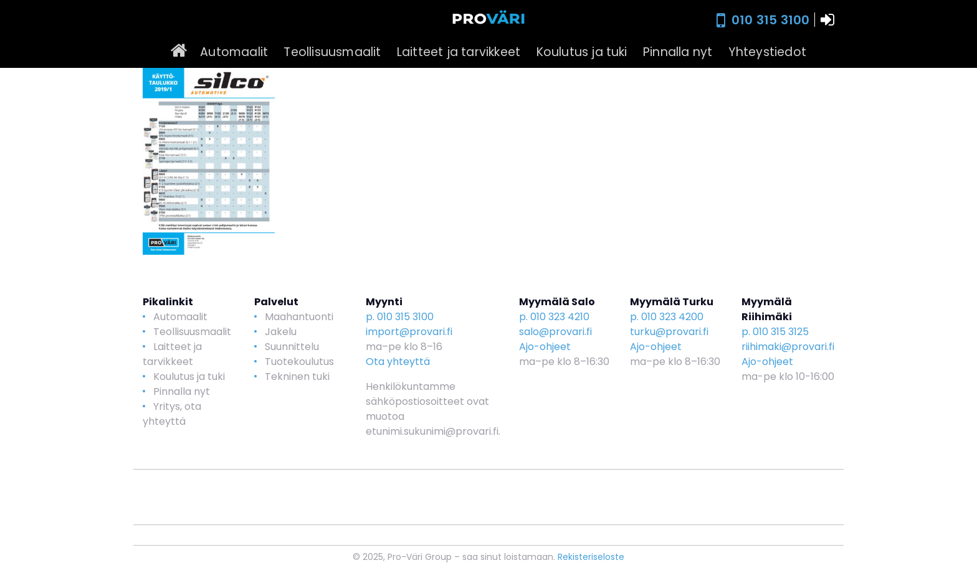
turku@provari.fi (669, 332)
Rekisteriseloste (591, 557)
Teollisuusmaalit (332, 52)
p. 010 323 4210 (554, 317)
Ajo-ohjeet (545, 346)
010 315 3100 (770, 20)
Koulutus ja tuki (581, 52)
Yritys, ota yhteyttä (172, 414)
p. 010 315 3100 (400, 317)
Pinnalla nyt (677, 52)
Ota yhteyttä (398, 361)
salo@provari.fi (555, 332)
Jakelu (281, 332)
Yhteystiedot (767, 52)
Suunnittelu (292, 346)
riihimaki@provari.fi (787, 346)
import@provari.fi (409, 332)
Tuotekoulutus (299, 361)
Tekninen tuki (297, 376)
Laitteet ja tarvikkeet (458, 52)
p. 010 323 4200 (666, 317)
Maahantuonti (299, 317)
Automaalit (234, 52)
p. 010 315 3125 (775, 332)
